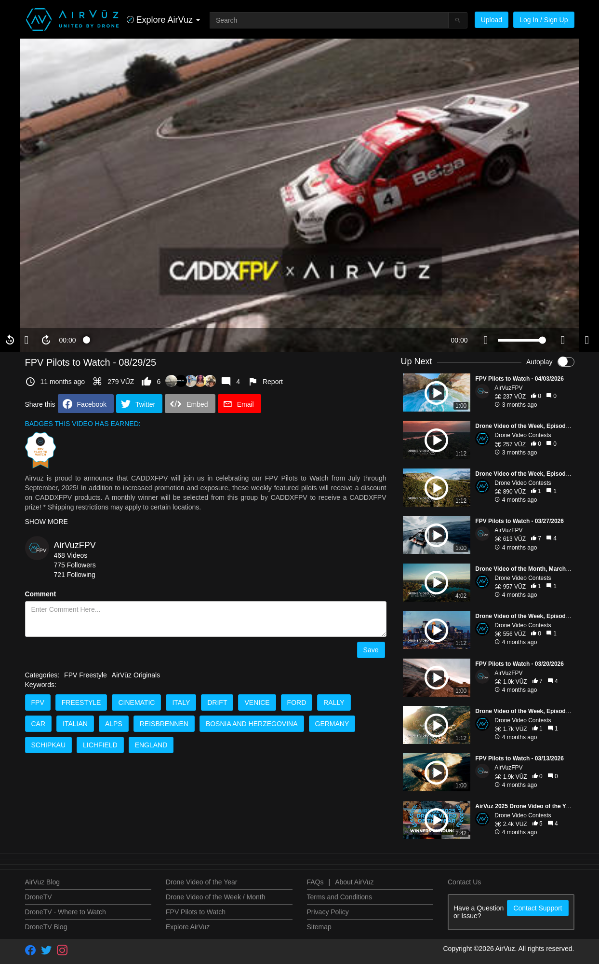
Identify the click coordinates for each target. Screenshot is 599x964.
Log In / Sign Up (543, 20)
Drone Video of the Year (201, 882)
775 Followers (75, 565)
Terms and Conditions (339, 897)
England (151, 745)
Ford (296, 702)
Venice (256, 702)
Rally (333, 702)
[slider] (263, 340)
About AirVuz (354, 882)
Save (371, 650)
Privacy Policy (328, 912)
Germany (332, 724)
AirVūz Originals (136, 675)
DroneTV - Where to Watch (65, 912)
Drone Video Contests (522, 435)
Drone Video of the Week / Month (216, 897)
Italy (181, 702)
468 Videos (71, 555)
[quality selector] (563, 340)
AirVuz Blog (42, 882)
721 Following (74, 574)
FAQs (315, 882)
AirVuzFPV (75, 545)
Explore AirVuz (188, 927)
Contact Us (464, 882)
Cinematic (136, 702)
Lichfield (100, 745)
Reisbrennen (164, 724)
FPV (37, 702)
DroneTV (38, 897)
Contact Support (537, 908)
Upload (491, 20)
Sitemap (319, 927)
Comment (40, 594)
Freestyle (81, 702)
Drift (217, 702)
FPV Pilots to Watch (196, 912)
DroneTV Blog (46, 927)
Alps (113, 724)
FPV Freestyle (85, 675)
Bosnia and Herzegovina (252, 724)
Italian (75, 724)
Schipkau (48, 745)
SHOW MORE (46, 521)
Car (38, 724)
